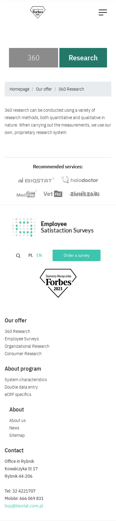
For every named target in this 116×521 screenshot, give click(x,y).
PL (31, 255)
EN (40, 255)
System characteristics (26, 379)
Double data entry (21, 387)
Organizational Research (27, 346)
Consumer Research (23, 353)
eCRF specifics (18, 394)
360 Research (71, 89)
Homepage (19, 89)
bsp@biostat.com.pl (24, 506)
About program (23, 368)
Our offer (44, 89)
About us (17, 420)
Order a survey (76, 255)
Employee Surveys (22, 339)
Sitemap (17, 435)
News (14, 428)
